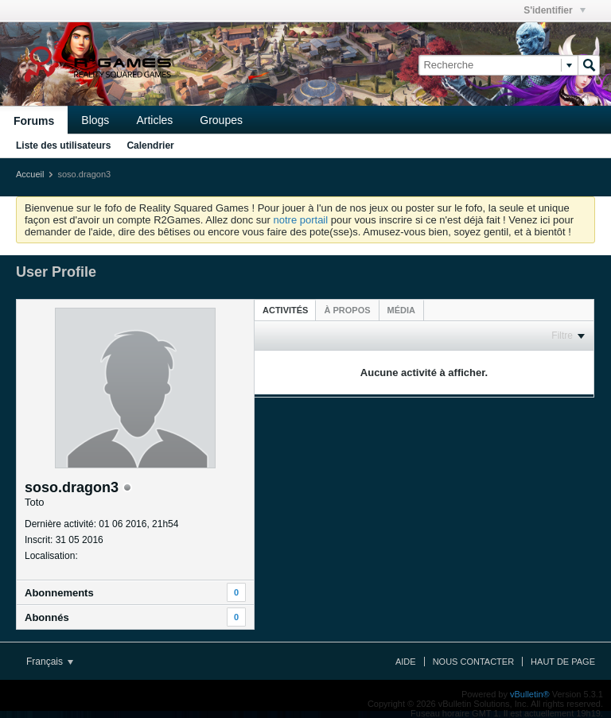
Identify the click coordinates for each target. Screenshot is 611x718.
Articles (154, 120)
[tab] (285, 309)
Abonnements (59, 593)
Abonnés (47, 617)
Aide (405, 661)
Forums (34, 120)
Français (49, 661)
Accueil (30, 174)
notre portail (300, 220)
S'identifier (554, 10)
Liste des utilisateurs (63, 145)
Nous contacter (473, 661)
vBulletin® (530, 694)
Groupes (221, 120)
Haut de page (563, 661)
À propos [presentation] (347, 310)
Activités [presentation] (285, 310)
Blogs (95, 120)
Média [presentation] (401, 310)
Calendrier (149, 145)
